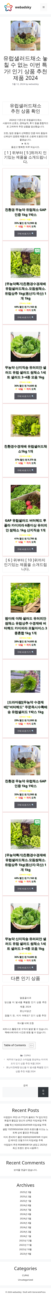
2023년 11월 (25, 1244)
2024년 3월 (25, 1227)
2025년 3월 (25, 1192)
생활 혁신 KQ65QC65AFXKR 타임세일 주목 (25, 1124)
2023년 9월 (25, 1253)
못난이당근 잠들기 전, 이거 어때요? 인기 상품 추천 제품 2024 (25, 1016)
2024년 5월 (25, 1218)
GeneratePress (39, 1292)
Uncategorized (25, 1279)
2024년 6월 (25, 1214)
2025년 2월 (25, 1196)
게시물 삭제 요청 (25, 1023)
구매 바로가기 (25, 233)
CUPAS (27, 1055)
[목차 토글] (30, 1045)
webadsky (23, 7)
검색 (25, 1085)
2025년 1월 (25, 1200)
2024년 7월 (25, 1209)
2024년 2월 (25, 1231)
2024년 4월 (25, 1222)
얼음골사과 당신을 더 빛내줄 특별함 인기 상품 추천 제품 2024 (25, 1003)
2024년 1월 (25, 1236)
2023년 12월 (25, 1240)
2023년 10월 (25, 1249)
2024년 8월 (25, 1205)
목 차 (26, 143)
